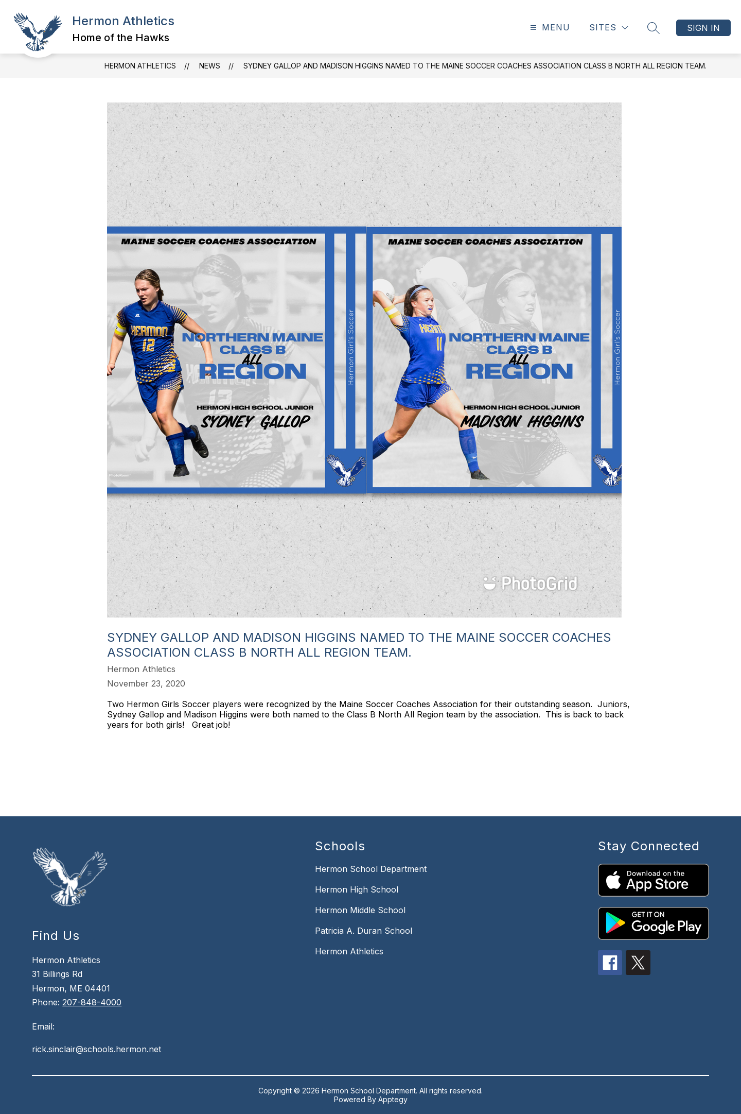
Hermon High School (356, 889)
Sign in (703, 28)
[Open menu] (548, 27)
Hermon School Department (371, 869)
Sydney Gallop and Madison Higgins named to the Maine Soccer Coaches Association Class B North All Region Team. (475, 65)
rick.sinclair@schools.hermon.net (96, 1049)
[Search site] (653, 28)
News (209, 65)
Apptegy (393, 1099)
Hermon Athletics (140, 65)
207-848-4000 (91, 1002)
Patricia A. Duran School (363, 931)
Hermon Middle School (360, 910)
